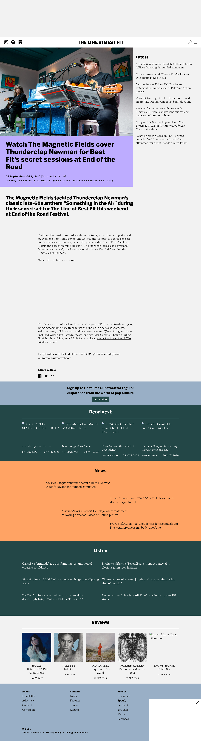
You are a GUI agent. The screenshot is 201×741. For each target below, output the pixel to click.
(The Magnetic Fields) (35, 181)
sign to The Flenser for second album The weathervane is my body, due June (163, 100)
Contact (27, 705)
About (26, 691)
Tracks (74, 705)
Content (75, 691)
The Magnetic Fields (29, 198)
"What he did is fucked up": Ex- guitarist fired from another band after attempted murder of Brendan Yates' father (161, 139)
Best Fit (62, 177)
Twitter (122, 714)
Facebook (123, 719)
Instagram (124, 696)
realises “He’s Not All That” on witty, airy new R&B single (140, 597)
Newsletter (28, 696)
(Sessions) (61, 181)
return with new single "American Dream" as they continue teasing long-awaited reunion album (162, 112)
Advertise (28, 701)
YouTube (123, 710)
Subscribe (100, 399)
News (11, 180)
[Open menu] (195, 42)
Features (75, 701)
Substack (123, 705)
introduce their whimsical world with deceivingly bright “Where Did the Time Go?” (54, 597)
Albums (74, 710)
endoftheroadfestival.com (54, 358)
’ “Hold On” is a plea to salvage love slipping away (60, 582)
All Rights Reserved (77, 732)
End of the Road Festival (40, 214)
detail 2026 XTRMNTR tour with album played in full (162, 76)
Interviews (30, 452)
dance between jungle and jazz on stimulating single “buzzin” (138, 582)
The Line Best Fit (100, 42)
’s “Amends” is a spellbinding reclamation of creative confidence (57, 566)
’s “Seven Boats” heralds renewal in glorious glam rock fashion (136, 566)
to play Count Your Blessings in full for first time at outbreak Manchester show (160, 126)
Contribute (28, 710)
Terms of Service (31, 732)
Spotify (122, 701)
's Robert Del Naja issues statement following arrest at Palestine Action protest (163, 88)
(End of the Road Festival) (92, 181)
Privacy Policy (53, 732)
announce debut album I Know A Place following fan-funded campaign (164, 65)
